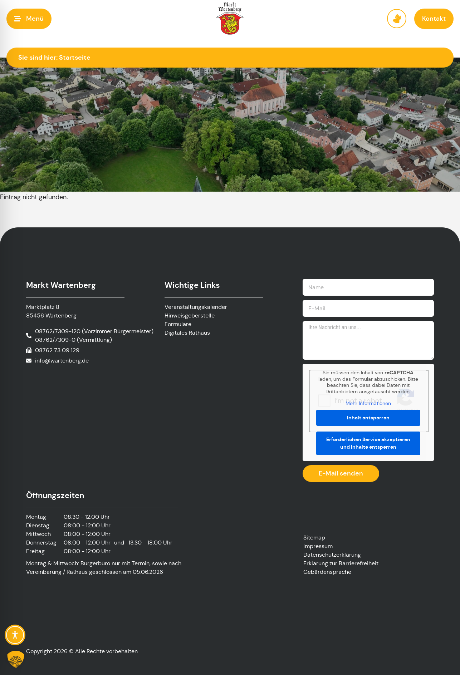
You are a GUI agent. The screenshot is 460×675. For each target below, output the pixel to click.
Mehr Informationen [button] (368, 403)
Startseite (74, 57)
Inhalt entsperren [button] (368, 417)
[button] (29, 19)
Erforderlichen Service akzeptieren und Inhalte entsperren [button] (368, 443)
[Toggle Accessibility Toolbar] (15, 635)
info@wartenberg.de (62, 360)
